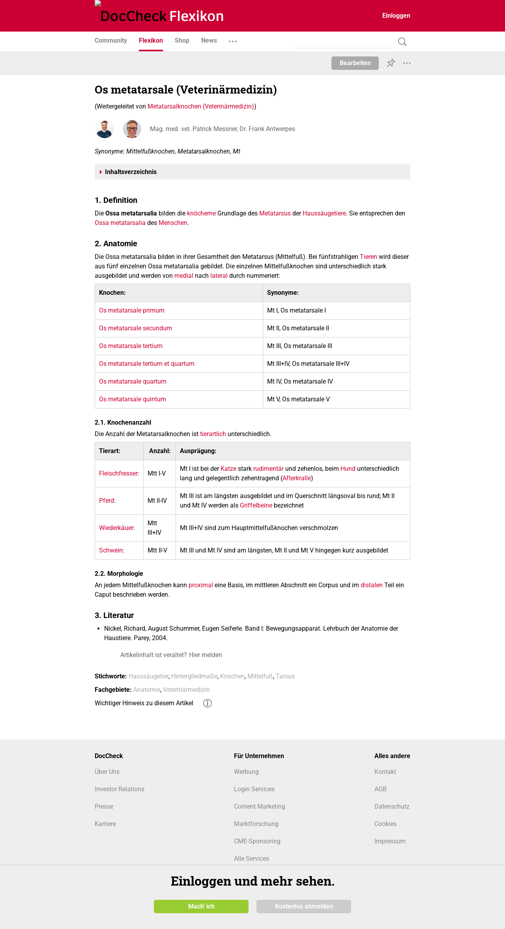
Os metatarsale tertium (131, 346)
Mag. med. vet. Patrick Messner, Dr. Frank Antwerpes (222, 129)
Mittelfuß (260, 676)
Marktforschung (256, 824)
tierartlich (213, 434)
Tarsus (285, 676)
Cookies (385, 824)
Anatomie (146, 689)
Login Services (254, 789)
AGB (380, 789)
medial (183, 275)
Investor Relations (119, 789)
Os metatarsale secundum (135, 328)
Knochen (232, 676)
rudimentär (268, 468)
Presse (104, 806)
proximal (201, 585)
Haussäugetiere (324, 213)
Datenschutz (392, 806)
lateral (219, 275)
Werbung (246, 771)
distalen (372, 585)
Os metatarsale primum (132, 310)
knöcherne (201, 213)
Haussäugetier (148, 676)
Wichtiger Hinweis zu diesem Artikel (144, 703)
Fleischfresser (118, 473)
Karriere (105, 824)
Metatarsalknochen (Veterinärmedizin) (201, 106)
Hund (347, 468)
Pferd (106, 500)
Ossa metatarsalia (120, 223)
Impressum (390, 841)
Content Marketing (259, 806)
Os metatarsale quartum (132, 381)
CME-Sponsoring (257, 841)
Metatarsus (275, 213)
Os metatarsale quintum (132, 399)
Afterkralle (296, 478)
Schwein (111, 550)
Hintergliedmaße (194, 676)
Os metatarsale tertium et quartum (147, 363)
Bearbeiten (355, 63)
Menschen (173, 223)
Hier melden (205, 655)
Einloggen (396, 15)
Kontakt (385, 771)
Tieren (368, 256)
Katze (228, 468)
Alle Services (251, 858)
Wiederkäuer (116, 528)
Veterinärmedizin (186, 689)
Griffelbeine (256, 505)
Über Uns (107, 771)
